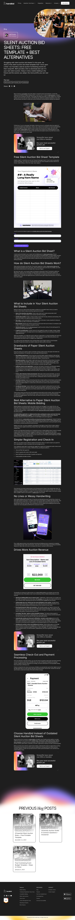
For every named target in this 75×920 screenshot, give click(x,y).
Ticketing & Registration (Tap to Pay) (27, 891)
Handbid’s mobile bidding (46, 618)
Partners (38, 898)
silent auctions (51, 95)
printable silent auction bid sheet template (42, 231)
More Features (23, 904)
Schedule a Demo (52, 889)
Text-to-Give (22, 898)
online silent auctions (50, 740)
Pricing (19, 3)
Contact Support (51, 891)
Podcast (38, 891)
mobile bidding (24, 129)
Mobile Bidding (23, 889)
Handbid (40, 599)
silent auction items (48, 254)
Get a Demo (65, 3)
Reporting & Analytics (24, 902)
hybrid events (42, 740)
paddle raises (35, 740)
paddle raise (35, 492)
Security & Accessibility (41, 900)
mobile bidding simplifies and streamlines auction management (37, 419)
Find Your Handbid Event (41, 894)
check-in (21, 370)
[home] (9, 3)
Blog (37, 889)
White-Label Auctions (24, 896)
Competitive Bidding (24, 894)
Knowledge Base (39, 896)
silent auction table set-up (53, 266)
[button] (29, 3)
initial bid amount (33, 327)
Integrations (40, 3)
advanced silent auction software (46, 410)
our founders (24, 93)
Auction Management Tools (25, 900)
